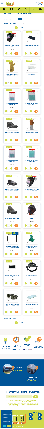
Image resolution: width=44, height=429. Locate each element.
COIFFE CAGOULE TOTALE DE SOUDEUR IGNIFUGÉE (32, 247)
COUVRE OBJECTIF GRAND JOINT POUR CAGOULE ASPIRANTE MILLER (12, 247)
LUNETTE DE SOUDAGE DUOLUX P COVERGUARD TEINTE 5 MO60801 (12, 305)
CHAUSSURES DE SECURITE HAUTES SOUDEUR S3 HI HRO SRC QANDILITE (12, 218)
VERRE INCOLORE (31, 74)
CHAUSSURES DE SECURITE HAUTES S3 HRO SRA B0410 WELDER (12, 133)
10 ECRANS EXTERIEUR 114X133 (32, 304)
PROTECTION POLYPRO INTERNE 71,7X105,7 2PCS (12, 161)
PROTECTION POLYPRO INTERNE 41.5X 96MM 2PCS (12, 104)
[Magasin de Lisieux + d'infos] (32, 369)
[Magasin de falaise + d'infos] (8, 369)
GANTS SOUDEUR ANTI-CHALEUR (31, 132)
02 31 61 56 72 (31, 380)
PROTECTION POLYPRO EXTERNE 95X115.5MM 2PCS (31, 104)
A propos (15, 426)
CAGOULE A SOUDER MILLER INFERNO (31, 218)
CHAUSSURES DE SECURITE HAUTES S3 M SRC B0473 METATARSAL (12, 190)
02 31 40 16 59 (17, 370)
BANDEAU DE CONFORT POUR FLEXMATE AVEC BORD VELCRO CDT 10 (12, 275)
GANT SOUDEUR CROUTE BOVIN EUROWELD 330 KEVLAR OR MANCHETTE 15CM (12, 75)
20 (23, 23)
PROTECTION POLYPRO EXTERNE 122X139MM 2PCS (31, 161)
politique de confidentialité (27, 403)
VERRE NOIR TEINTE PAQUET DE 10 (32, 45)
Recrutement (20, 426)
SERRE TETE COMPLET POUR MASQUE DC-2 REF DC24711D (31, 275)
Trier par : (5, 19)
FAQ (1, 426)
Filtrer (20, 19)
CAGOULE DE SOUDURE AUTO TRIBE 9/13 (12, 46)
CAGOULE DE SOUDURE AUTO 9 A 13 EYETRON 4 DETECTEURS (32, 190)
